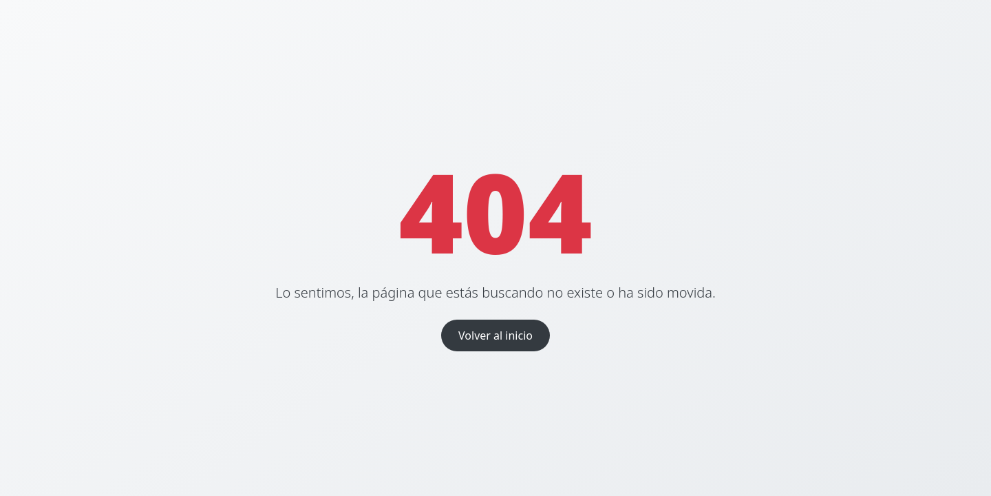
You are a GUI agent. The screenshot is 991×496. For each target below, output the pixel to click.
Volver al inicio (495, 335)
